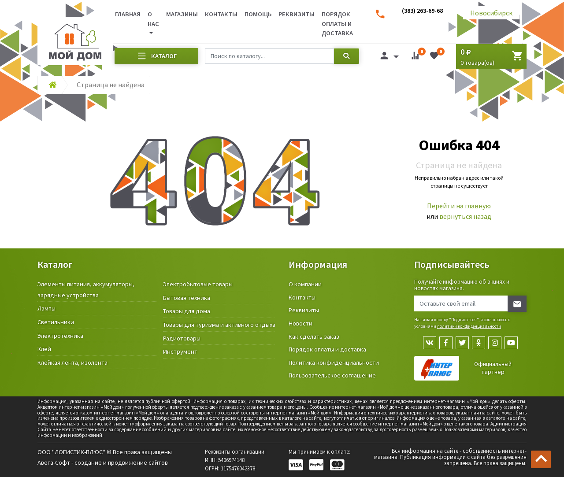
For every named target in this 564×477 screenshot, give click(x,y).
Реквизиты (296, 14)
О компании (305, 284)
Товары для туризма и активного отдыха (219, 325)
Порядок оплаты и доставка (337, 23)
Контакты (221, 14)
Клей (44, 349)
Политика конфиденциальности (334, 362)
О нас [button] (153, 19)
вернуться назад (465, 216)
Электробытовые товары (198, 284)
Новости (300, 323)
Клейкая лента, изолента (72, 362)
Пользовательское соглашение (332, 375)
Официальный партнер (493, 368)
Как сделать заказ (314, 336)
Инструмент (180, 351)
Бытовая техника (186, 298)
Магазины (182, 14)
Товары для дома (186, 311)
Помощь (258, 14)
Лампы (46, 308)
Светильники (55, 322)
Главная (128, 14)
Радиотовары (181, 338)
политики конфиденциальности (469, 326)
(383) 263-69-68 (422, 11)
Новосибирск (491, 12)
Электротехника (60, 336)
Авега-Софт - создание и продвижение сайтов (102, 462)
